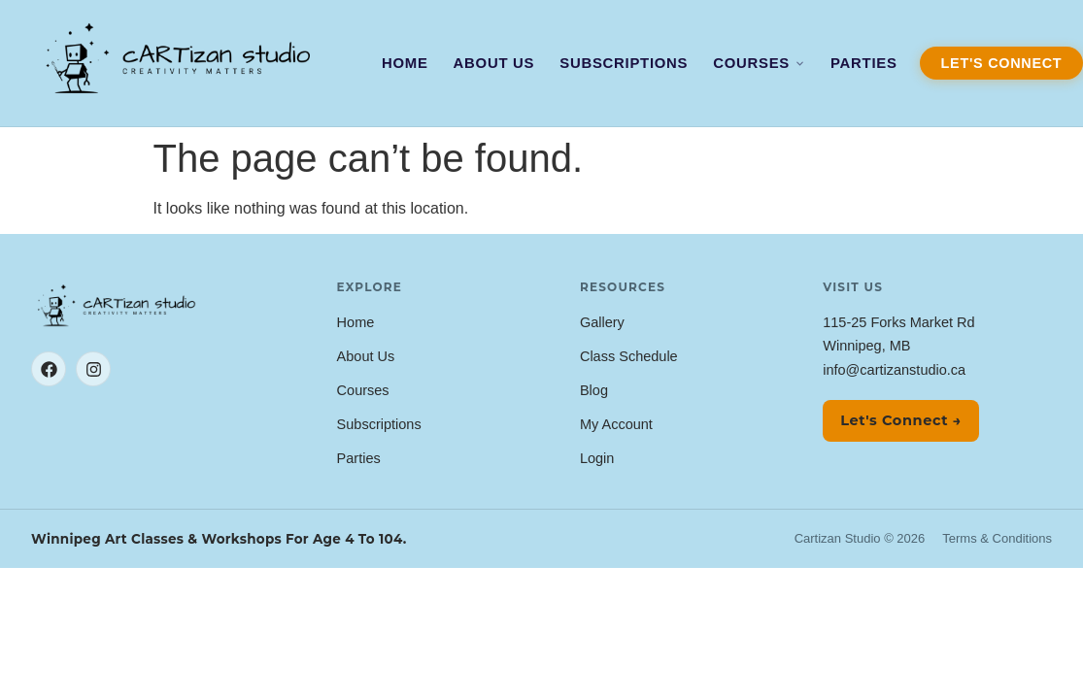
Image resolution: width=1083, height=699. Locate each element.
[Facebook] (48, 368)
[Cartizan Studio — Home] (180, 63)
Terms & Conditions (997, 538)
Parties (863, 63)
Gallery (602, 322)
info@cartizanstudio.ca (894, 370)
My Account (616, 424)
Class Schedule (629, 356)
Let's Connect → (901, 420)
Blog (594, 390)
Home (405, 63)
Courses (759, 63)
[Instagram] (93, 368)
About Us (494, 63)
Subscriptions (623, 63)
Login (597, 458)
